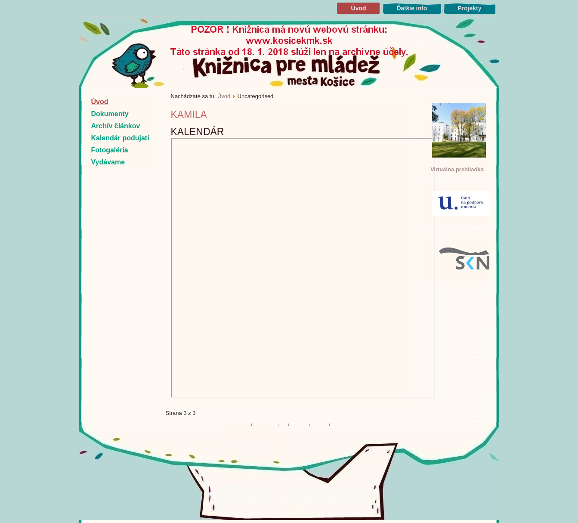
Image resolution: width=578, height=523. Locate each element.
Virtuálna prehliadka (457, 169)
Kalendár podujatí (120, 138)
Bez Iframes (303, 268)
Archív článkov (115, 126)
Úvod (358, 8)
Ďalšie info (411, 8)
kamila (189, 114)
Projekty (469, 8)
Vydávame (108, 162)
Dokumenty (110, 114)
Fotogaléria (109, 150)
